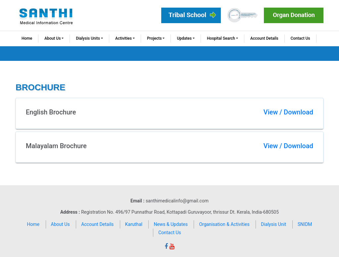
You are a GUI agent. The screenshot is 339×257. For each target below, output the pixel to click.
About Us (60, 224)
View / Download (288, 112)
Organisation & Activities (224, 224)
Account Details (264, 38)
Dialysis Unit (273, 224)
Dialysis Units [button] (88, 38)
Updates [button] (184, 38)
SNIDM (305, 224)
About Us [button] (52, 38)
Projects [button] (154, 38)
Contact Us (300, 38)
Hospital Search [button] (221, 38)
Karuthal (133, 224)
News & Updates (171, 224)
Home (27, 38)
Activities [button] (123, 38)
